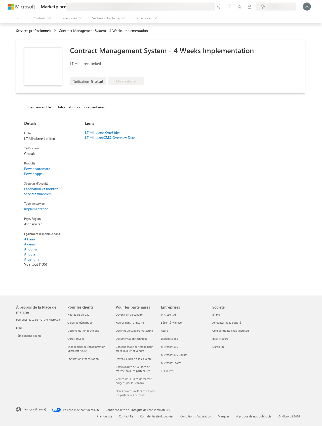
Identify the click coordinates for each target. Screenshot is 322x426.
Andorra (30, 249)
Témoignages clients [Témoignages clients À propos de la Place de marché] (28, 335)
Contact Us (126, 416)
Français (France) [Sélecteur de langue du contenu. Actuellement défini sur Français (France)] (35, 409)
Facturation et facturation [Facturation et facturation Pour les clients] (83, 359)
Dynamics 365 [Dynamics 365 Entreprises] (169, 338)
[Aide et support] (229, 6)
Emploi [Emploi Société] (216, 314)
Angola (29, 254)
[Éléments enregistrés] (239, 6)
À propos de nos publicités (253, 416)
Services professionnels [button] (33, 30)
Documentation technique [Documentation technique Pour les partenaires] (131, 338)
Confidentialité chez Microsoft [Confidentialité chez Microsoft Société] (230, 330)
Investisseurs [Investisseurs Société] (220, 338)
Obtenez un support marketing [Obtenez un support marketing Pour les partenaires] (134, 330)
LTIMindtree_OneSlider (102, 132)
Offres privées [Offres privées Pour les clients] (75, 338)
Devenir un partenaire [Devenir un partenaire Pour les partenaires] (129, 314)
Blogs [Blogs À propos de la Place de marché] (19, 327)
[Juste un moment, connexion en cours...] (307, 7)
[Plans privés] (250, 6)
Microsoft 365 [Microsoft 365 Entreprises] (169, 347)
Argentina (31, 259)
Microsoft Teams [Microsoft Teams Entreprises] (171, 363)
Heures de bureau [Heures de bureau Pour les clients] (78, 314)
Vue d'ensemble (38, 107)
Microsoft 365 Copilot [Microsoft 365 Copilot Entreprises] (174, 355)
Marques (223, 416)
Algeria (29, 244)
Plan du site (104, 416)
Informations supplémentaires (81, 107)
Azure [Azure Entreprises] (164, 330)
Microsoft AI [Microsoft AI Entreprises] (168, 314)
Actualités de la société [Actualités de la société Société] (226, 322)
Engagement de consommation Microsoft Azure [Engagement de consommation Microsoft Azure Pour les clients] (86, 349)
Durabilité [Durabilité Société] (218, 347)
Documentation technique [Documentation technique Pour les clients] (83, 330)
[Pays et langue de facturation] (276, 7)
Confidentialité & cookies (157, 416)
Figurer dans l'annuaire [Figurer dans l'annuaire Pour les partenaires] (130, 322)
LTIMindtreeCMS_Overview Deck (110, 137)
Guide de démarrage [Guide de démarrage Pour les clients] (80, 322)
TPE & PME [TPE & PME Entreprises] (168, 371)
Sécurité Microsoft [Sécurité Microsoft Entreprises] (172, 322)
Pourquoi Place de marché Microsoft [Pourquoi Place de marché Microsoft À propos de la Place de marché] (38, 319)
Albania (29, 239)
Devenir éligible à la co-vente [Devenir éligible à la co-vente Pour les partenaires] (134, 359)
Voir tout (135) (35, 264)
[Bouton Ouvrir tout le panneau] (16, 18)
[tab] (40, 106)
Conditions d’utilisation (195, 416)
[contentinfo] (55, 31)
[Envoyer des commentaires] (219, 6)
